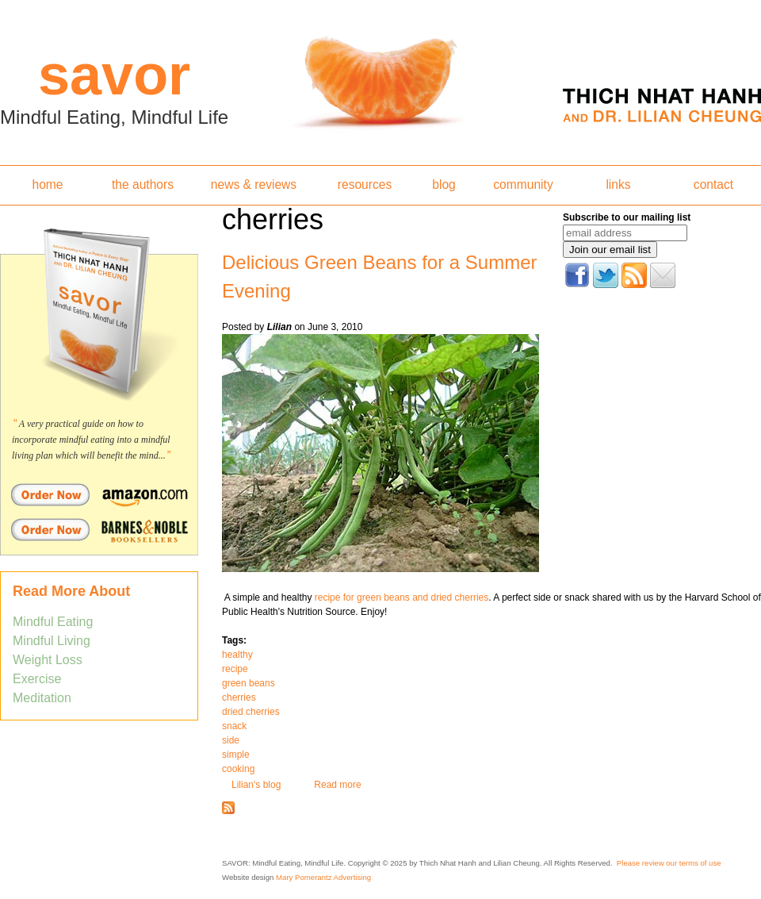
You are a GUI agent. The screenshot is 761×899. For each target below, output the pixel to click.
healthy (237, 654)
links (618, 184)
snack (234, 726)
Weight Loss (47, 660)
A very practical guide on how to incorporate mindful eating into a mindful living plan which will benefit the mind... (91, 439)
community (523, 184)
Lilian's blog (256, 784)
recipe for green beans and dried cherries (400, 597)
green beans (248, 683)
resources (365, 184)
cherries (239, 697)
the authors (143, 184)
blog (443, 184)
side (230, 740)
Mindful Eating (53, 621)
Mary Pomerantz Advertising (323, 877)
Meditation (42, 698)
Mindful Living (51, 640)
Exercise (37, 679)
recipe (235, 668)
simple (236, 754)
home (47, 184)
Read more (337, 784)
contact (713, 184)
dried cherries (251, 711)
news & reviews (253, 184)
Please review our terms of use (669, 863)
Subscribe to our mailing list (626, 217)
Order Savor (99, 494)
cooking (238, 768)
